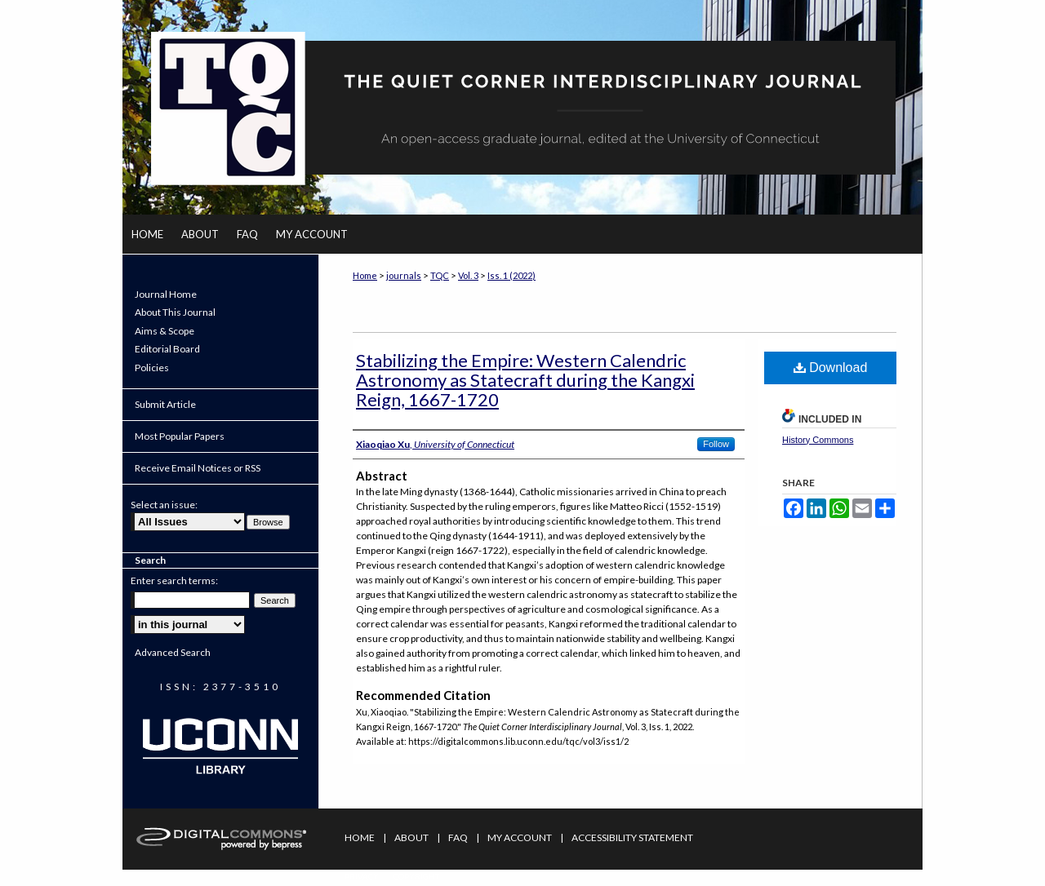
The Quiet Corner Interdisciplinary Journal (522, 107)
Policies (152, 368)
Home (365, 275)
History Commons (817, 440)
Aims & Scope (164, 331)
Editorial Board (167, 349)
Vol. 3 (468, 275)
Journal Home (166, 294)
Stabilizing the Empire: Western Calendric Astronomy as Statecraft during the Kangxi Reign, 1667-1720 (525, 379)
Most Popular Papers (180, 436)
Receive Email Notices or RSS (197, 468)
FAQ (458, 837)
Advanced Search (173, 652)
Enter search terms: (174, 580)
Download (831, 367)
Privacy (362, 876)
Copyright (416, 876)
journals (403, 275)
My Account (519, 837)
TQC (439, 275)
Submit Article (165, 404)
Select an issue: (164, 504)
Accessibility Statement (632, 837)
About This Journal (175, 312)
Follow (716, 444)
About (411, 837)
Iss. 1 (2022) (511, 275)
